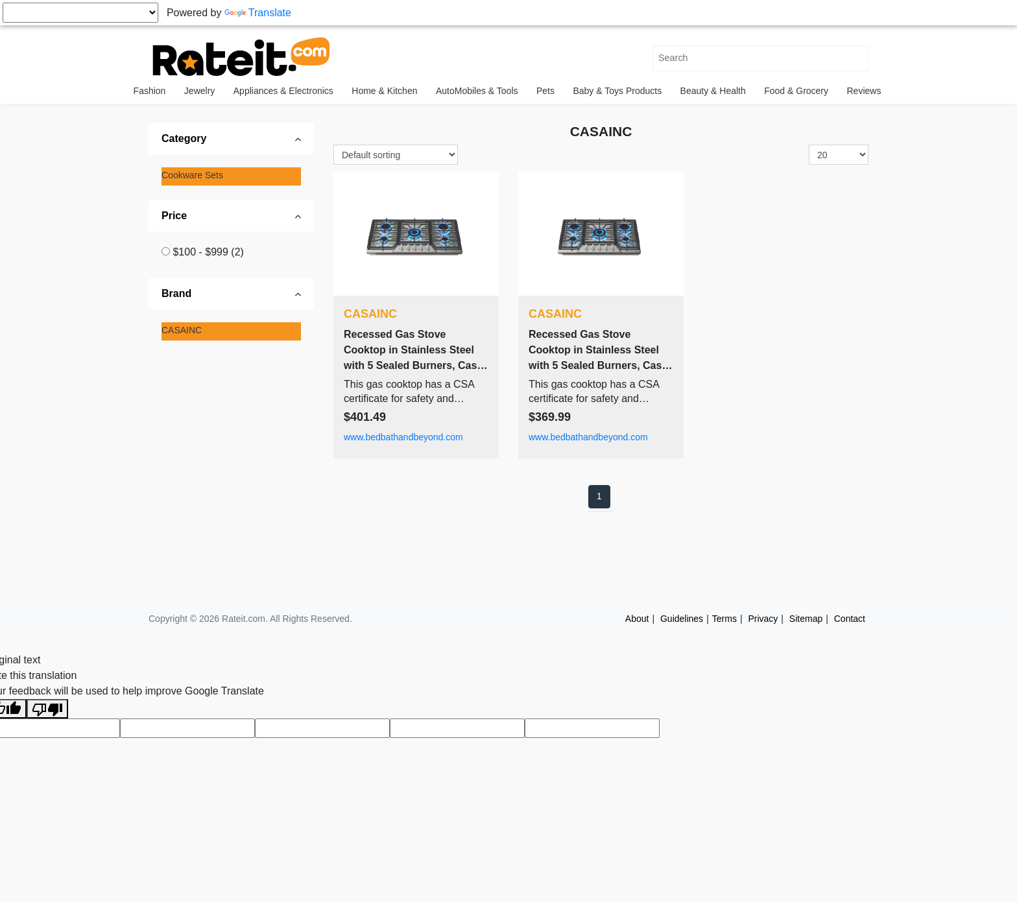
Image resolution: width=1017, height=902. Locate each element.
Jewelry (199, 91)
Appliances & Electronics (283, 91)
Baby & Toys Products (617, 91)
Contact (849, 618)
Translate (257, 12)
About (637, 618)
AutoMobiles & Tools (477, 91)
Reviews (864, 91)
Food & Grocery (796, 91)
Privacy (763, 618)
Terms (724, 618)
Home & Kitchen (384, 91)
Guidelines (681, 618)
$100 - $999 (208, 251)
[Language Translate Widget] (80, 13)
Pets (545, 91)
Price (174, 215)
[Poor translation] (47, 709)
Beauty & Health (713, 91)
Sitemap (805, 618)
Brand (176, 293)
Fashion (150, 91)
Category (184, 138)
